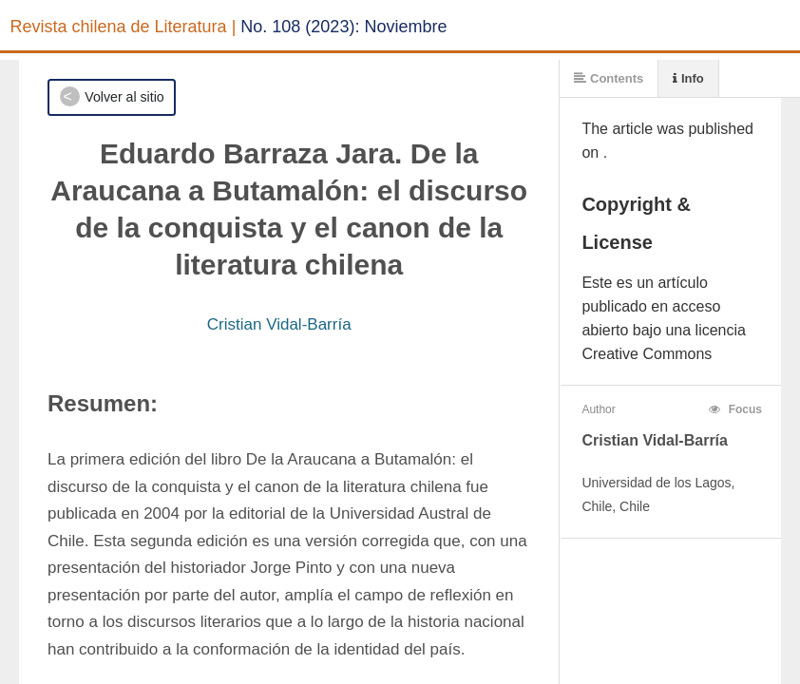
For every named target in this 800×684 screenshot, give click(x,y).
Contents (608, 78)
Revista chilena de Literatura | (123, 26)
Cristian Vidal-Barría (279, 324)
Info (688, 78)
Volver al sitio (124, 96)
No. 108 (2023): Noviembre (343, 26)
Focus (735, 409)
